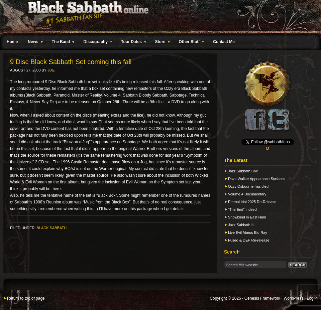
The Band (61, 42)
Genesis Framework (262, 298)
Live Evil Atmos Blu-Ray (247, 232)
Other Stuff (190, 42)
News (33, 42)
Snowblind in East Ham (247, 217)
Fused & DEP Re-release (248, 240)
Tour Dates (132, 42)
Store (161, 42)
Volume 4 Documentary (247, 194)
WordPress (293, 298)
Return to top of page (26, 298)
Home (12, 41)
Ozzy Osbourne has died (248, 186)
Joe (51, 70)
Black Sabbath (51, 228)
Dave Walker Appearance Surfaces (256, 179)
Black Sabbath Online (157, 16)
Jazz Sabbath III (241, 225)
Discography (96, 42)
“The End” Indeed (242, 209)
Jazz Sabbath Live (243, 171)
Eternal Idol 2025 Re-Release (252, 202)
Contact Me (224, 41)
